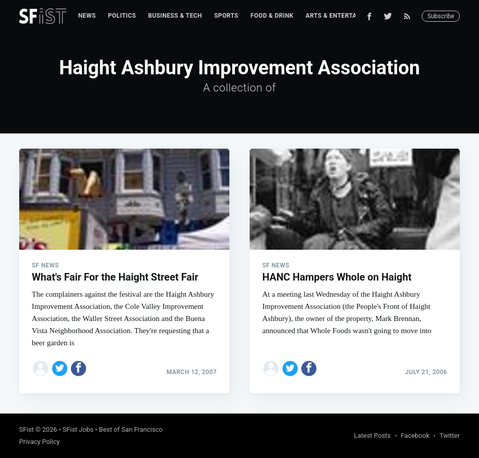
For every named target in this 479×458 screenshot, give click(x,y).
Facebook (415, 435)
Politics (122, 15)
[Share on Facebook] (78, 368)
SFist (26, 429)
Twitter (450, 435)
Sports (226, 15)
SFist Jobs (78, 429)
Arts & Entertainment (343, 15)
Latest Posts (372, 435)
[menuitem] (87, 16)
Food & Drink (272, 15)
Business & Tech (175, 15)
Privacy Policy (39, 441)
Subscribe (440, 16)
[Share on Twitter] (59, 368)
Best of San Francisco (131, 429)
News (87, 15)
